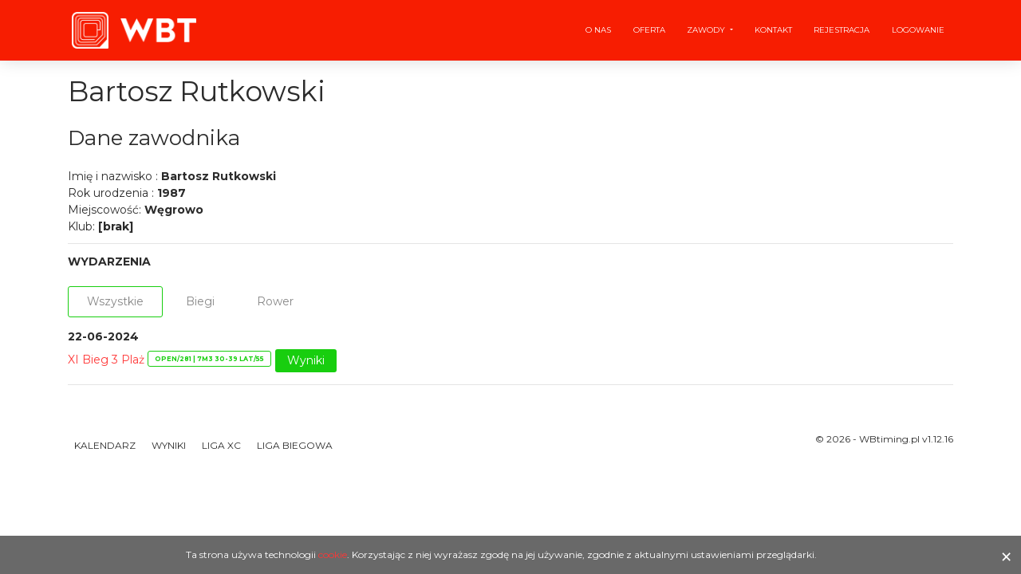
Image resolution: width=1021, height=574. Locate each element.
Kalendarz (105, 445)
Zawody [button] (707, 30)
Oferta (649, 30)
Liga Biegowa (295, 445)
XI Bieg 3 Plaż (106, 359)
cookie (332, 554)
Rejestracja (841, 30)
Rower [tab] (275, 301)
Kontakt (773, 30)
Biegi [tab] (200, 301)
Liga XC (221, 445)
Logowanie (918, 30)
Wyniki (306, 360)
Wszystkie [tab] (115, 301)
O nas (598, 30)
